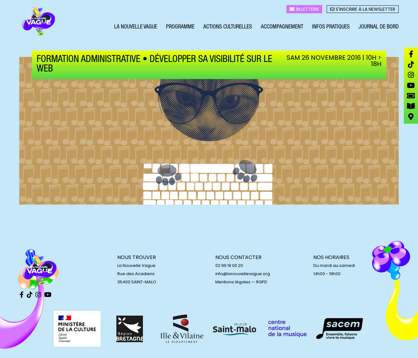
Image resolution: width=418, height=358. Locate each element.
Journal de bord (379, 28)
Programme (180, 28)
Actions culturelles (227, 28)
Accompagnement (282, 28)
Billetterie (304, 10)
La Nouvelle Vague (135, 28)
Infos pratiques (331, 28)
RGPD (261, 282)
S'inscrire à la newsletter (362, 10)
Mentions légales (232, 282)
